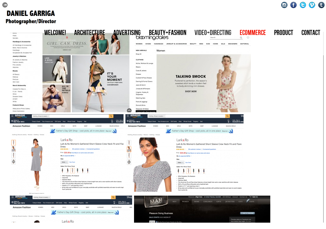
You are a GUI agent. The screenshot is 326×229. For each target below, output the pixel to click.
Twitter (303, 5)
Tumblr (321, 5)
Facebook (293, 5)
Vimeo (312, 5)
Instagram (284, 5)
